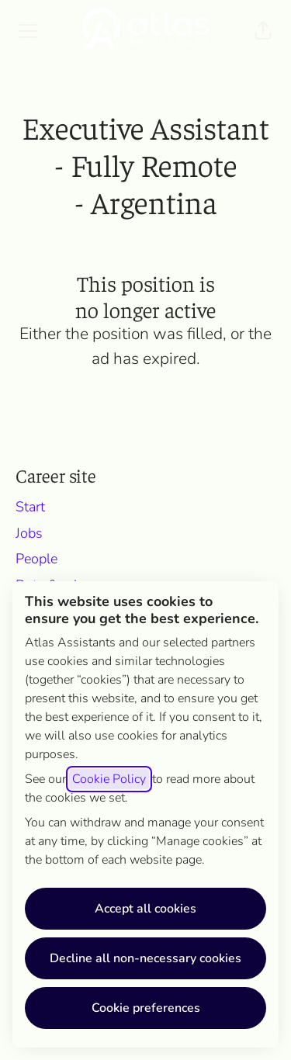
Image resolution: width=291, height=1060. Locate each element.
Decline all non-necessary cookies (145, 958)
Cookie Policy (109, 779)
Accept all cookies (145, 908)
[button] (263, 31)
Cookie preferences (146, 1008)
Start (30, 506)
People (36, 558)
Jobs (29, 533)
